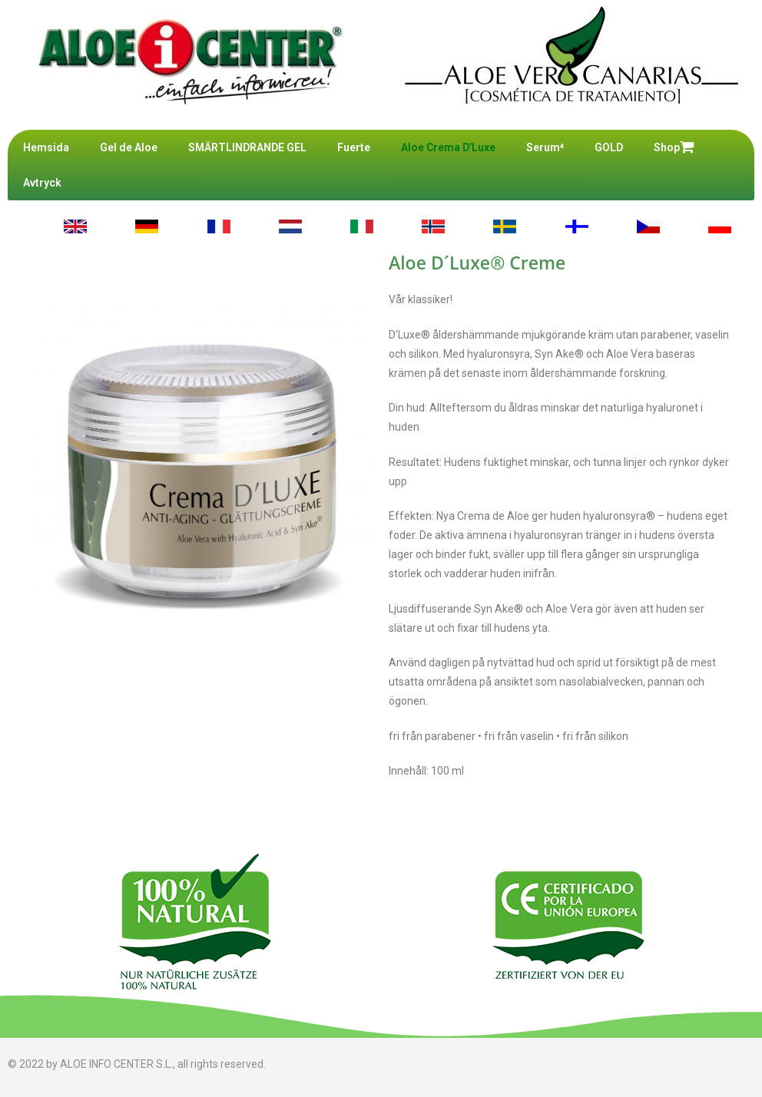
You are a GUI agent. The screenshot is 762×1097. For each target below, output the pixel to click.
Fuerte (353, 147)
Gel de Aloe (128, 147)
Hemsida (46, 147)
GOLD (609, 147)
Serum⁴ (545, 147)
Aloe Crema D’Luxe (448, 147)
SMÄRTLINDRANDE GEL (247, 147)
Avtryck (42, 183)
